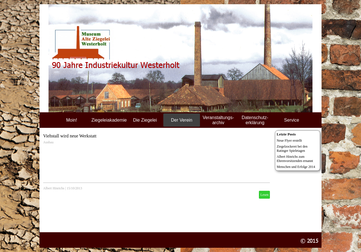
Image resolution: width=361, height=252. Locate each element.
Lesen (264, 195)
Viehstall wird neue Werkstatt (69, 135)
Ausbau (48, 142)
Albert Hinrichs (53, 188)
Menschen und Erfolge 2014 (296, 167)
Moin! (71, 120)
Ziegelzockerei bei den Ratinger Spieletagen (292, 148)
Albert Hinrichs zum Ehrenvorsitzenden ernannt (295, 159)
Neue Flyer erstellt (289, 141)
